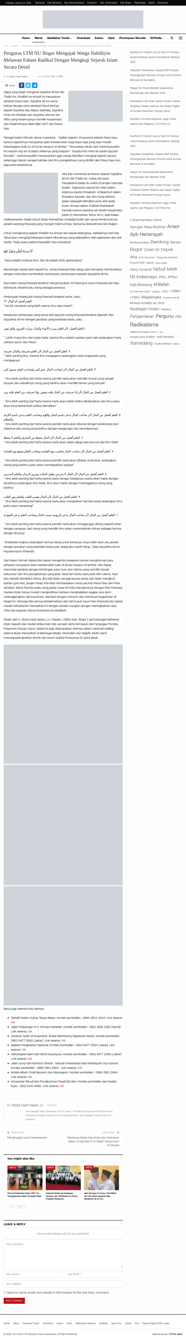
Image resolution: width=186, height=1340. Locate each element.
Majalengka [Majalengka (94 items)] (151, 297)
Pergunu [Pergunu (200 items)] (165, 316)
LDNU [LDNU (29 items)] (164, 291)
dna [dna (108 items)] (133, 257)
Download (83, 38)
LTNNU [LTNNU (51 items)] (135, 297)
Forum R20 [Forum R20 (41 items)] (137, 263)
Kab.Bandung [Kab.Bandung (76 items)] (141, 284)
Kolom (99, 38)
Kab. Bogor (125, 2)
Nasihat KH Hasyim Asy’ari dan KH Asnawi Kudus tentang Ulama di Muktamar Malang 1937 (154, 57)
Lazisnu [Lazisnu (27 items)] (156, 291)
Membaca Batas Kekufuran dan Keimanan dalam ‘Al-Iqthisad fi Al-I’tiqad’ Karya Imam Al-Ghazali (93, 1141)
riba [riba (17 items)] (161, 332)
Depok (151, 2)
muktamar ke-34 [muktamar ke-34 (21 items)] (171, 297)
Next (22, 1206)
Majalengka (140, 2)
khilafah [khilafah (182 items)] (161, 284)
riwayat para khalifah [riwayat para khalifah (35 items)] (142, 337)
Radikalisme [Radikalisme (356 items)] (144, 324)
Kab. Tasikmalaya (109, 2)
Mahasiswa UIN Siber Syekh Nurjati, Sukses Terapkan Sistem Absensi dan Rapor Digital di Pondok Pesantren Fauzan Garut (155, 106)
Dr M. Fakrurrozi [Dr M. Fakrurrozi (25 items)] (147, 257)
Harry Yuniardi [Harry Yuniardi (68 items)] (140, 269)
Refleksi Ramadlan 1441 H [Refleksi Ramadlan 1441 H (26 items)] (144, 332)
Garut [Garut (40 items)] (149, 263)
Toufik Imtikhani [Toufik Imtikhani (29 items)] (163, 344)
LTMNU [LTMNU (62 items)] (175, 291)
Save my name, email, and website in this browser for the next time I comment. (58, 1293)
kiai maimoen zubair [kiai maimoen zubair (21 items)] (140, 291)
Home (26, 38)
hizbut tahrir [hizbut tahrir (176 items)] (165, 269)
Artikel (128, 1323)
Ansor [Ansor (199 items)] (173, 226)
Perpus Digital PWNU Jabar (156, 1323)
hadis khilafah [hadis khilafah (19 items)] (161, 263)
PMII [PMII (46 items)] (178, 317)
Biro (137, 1323)
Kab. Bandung (54, 2)
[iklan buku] (63, 946)
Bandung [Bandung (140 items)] (160, 242)
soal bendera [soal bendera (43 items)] (165, 337)
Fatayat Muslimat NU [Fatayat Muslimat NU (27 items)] (167, 257)
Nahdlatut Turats (58, 38)
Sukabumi (92, 2)
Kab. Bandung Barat (74, 2)
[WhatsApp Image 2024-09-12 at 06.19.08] (63, 704)
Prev (12, 1206)
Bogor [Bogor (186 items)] (136, 249)
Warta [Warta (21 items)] (176, 343)
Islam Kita (116, 1323)
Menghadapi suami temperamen (27, 1137)
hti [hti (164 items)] (132, 277)
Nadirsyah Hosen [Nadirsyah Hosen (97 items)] (144, 309)
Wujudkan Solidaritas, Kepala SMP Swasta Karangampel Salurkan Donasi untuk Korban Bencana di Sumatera (155, 75)
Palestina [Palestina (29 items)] (166, 309)
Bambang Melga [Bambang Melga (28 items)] (139, 242)
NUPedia (156, 38)
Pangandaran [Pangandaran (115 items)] (142, 316)
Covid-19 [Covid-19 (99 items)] (151, 249)
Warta (39, 38)
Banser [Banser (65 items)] (175, 242)
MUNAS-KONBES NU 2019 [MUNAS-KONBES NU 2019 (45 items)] (147, 303)
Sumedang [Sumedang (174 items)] (141, 343)
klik (13, 1022)
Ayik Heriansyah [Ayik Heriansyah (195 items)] (146, 234)
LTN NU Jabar (175, 1334)
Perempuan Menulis (132, 38)
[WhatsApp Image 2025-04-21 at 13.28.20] (63, 825)
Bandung (40, 2)
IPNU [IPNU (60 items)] (162, 277)
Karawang (162, 2)
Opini (111, 38)
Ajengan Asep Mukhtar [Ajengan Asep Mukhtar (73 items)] (148, 226)
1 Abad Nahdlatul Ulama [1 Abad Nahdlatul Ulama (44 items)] (145, 220)
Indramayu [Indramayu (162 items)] (147, 277)
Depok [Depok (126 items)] (167, 249)
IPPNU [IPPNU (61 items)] (172, 277)
